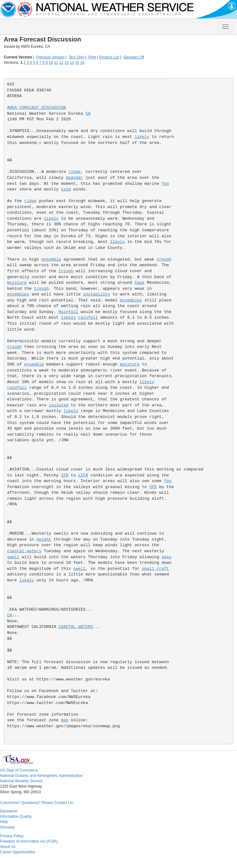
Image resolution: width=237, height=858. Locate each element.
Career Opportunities (17, 852)
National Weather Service (21, 781)
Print (92, 57)
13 (66, 62)
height (43, 539)
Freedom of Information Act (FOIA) (29, 841)
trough (164, 259)
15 (77, 62)
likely (142, 137)
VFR (153, 487)
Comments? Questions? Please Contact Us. (37, 802)
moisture (17, 282)
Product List (109, 57)
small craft (155, 568)
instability (96, 294)
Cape (139, 282)
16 (82, 62)
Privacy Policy (12, 836)
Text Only (76, 57)
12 (61, 62)
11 (56, 62)
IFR (64, 475)
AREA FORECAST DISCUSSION (36, 107)
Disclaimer (9, 811)
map (64, 720)
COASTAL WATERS (75, 626)
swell (13, 557)
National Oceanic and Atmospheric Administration (41, 775)
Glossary (7, 827)
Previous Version (50, 57)
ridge (75, 171)
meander (74, 177)
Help (4, 822)
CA (88, 113)
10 (51, 62)
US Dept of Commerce (19, 770)
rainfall (88, 317)
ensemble (51, 259)
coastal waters (24, 551)
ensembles (18, 294)
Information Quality (16, 816)
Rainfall (68, 312)
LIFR (83, 475)
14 (72, 62)
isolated (58, 405)
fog (165, 183)
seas (166, 557)
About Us (7, 846)
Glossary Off (133, 57)
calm (66, 189)
